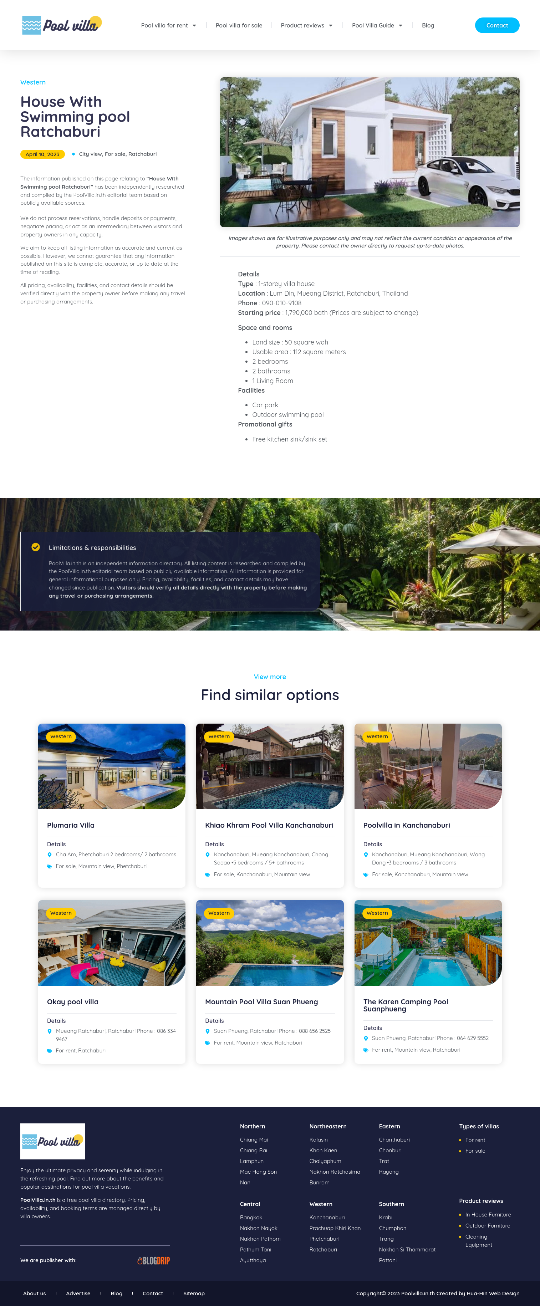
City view (90, 154)
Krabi (385, 1217)
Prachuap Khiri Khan (335, 1228)
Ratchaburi (142, 154)
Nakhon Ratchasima (335, 1171)
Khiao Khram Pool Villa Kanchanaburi (269, 825)
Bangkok (251, 1217)
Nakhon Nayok (258, 1228)
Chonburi (390, 1150)
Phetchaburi (132, 866)
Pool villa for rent (169, 25)
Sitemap (194, 1293)
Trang (386, 1238)
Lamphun (252, 1161)
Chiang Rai (253, 1150)
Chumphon (393, 1228)
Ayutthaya (253, 1260)
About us (34, 1293)
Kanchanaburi (254, 874)
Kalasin (319, 1139)
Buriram (320, 1182)
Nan (245, 1182)
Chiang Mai (254, 1139)
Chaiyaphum (325, 1161)
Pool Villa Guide (377, 25)
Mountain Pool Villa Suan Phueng (261, 1001)
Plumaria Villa (71, 825)
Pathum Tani (255, 1249)
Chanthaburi (394, 1139)
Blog (428, 25)
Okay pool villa (72, 1001)
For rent (66, 1050)
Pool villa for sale (239, 25)
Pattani (388, 1260)
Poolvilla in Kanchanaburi (406, 825)
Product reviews (307, 25)
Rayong (389, 1171)
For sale (115, 154)
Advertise (78, 1293)
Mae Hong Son (258, 1171)
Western (33, 82)
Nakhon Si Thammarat (407, 1249)
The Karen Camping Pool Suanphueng (405, 1005)
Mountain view (96, 866)
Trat (384, 1161)
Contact (153, 1293)
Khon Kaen (323, 1150)
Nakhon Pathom (260, 1238)
